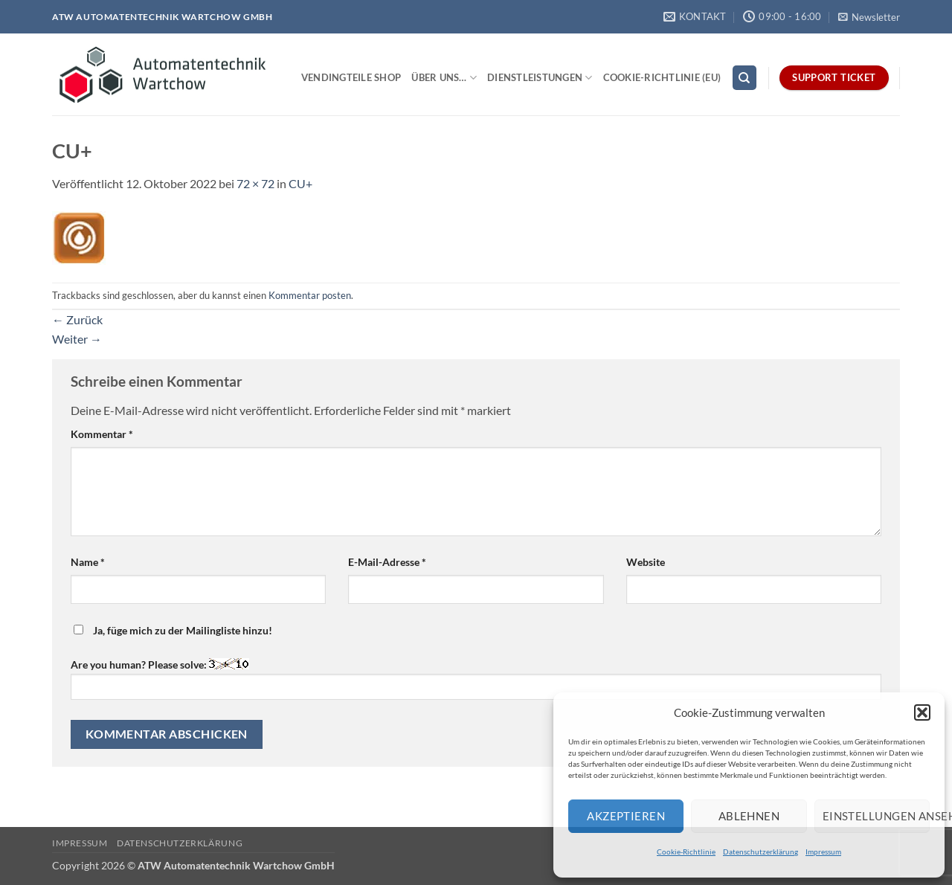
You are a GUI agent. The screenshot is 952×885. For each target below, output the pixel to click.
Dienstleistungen (540, 78)
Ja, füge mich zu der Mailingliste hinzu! (173, 630)
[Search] (744, 77)
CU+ (300, 183)
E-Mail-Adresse (387, 562)
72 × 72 (255, 183)
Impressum (823, 851)
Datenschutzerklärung (760, 851)
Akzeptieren (626, 816)
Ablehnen (749, 816)
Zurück (77, 319)
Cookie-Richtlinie (686, 851)
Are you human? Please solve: (476, 678)
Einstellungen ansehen (876, 816)
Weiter (77, 339)
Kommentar (102, 434)
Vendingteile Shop (351, 77)
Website (645, 562)
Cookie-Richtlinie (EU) (662, 77)
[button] (922, 712)
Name (88, 562)
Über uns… (444, 78)
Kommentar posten (309, 295)
